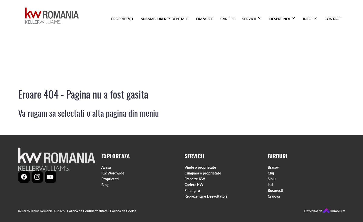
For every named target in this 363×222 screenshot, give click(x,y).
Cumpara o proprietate (203, 173)
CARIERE (227, 19)
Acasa (106, 167)
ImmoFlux (334, 211)
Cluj (271, 173)
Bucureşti (275, 191)
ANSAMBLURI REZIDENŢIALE (165, 19)
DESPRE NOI (279, 19)
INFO (307, 19)
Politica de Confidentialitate (87, 211)
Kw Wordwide (112, 173)
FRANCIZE (204, 19)
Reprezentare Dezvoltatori (206, 196)
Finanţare (192, 191)
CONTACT (333, 19)
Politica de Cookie (123, 211)
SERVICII (249, 19)
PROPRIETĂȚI (122, 19)
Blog (105, 185)
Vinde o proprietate (200, 167)
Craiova (274, 196)
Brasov (273, 167)
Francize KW (195, 179)
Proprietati (110, 179)
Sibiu (272, 179)
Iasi (270, 185)
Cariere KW (194, 185)
